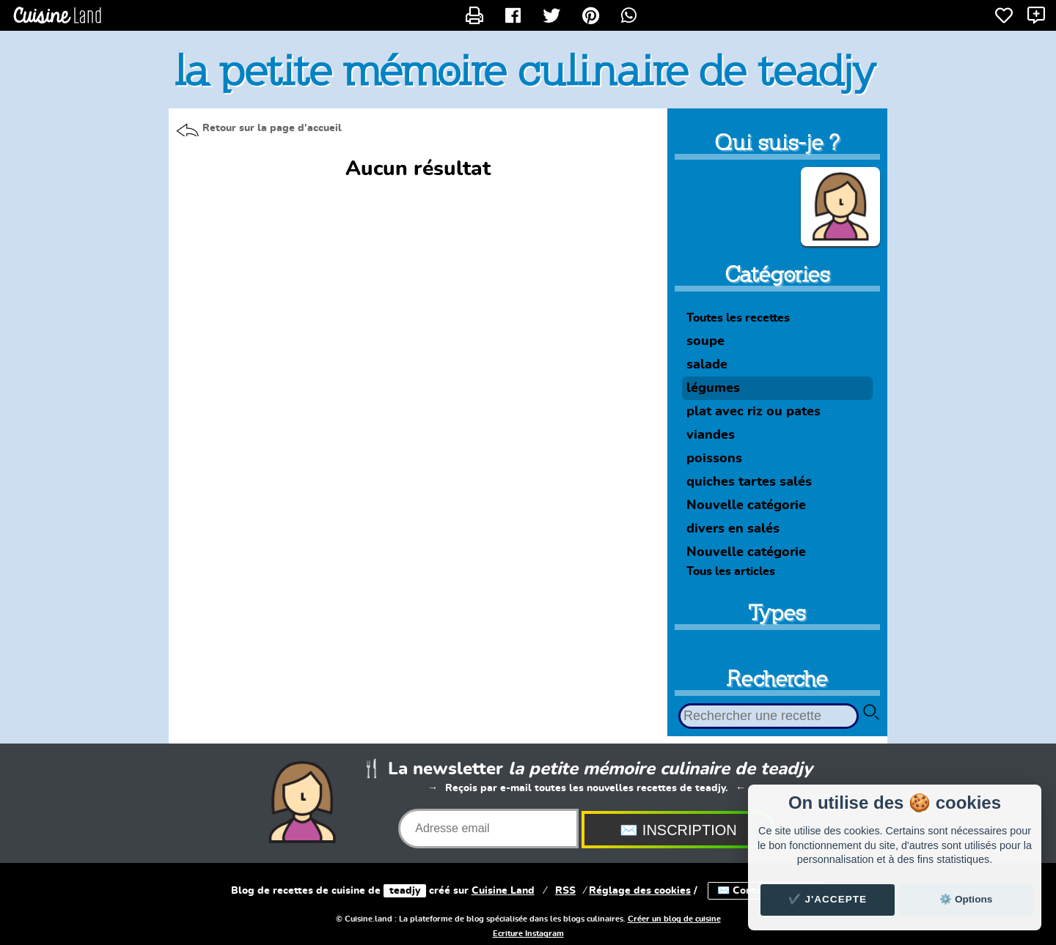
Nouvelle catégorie (746, 505)
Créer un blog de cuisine (674, 919)
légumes (713, 388)
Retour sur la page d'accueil (272, 128)
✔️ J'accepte (828, 899)
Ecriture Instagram (528, 934)
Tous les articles (730, 571)
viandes (710, 435)
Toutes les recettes (738, 318)
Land (503, 891)
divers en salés (733, 529)
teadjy (404, 891)
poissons (714, 458)
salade (706, 364)
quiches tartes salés (749, 482)
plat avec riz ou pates (753, 411)
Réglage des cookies (640, 891)
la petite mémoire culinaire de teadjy (526, 70)
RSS (565, 891)
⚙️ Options (965, 899)
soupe (705, 341)
